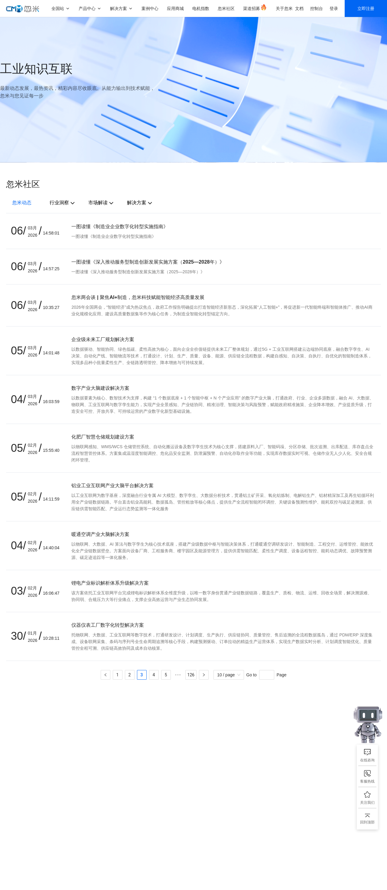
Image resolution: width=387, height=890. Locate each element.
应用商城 (175, 8)
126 (191, 674)
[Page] (266, 675)
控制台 (316, 8)
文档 (299, 8)
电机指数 (200, 8)
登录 (334, 8)
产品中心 (87, 8)
